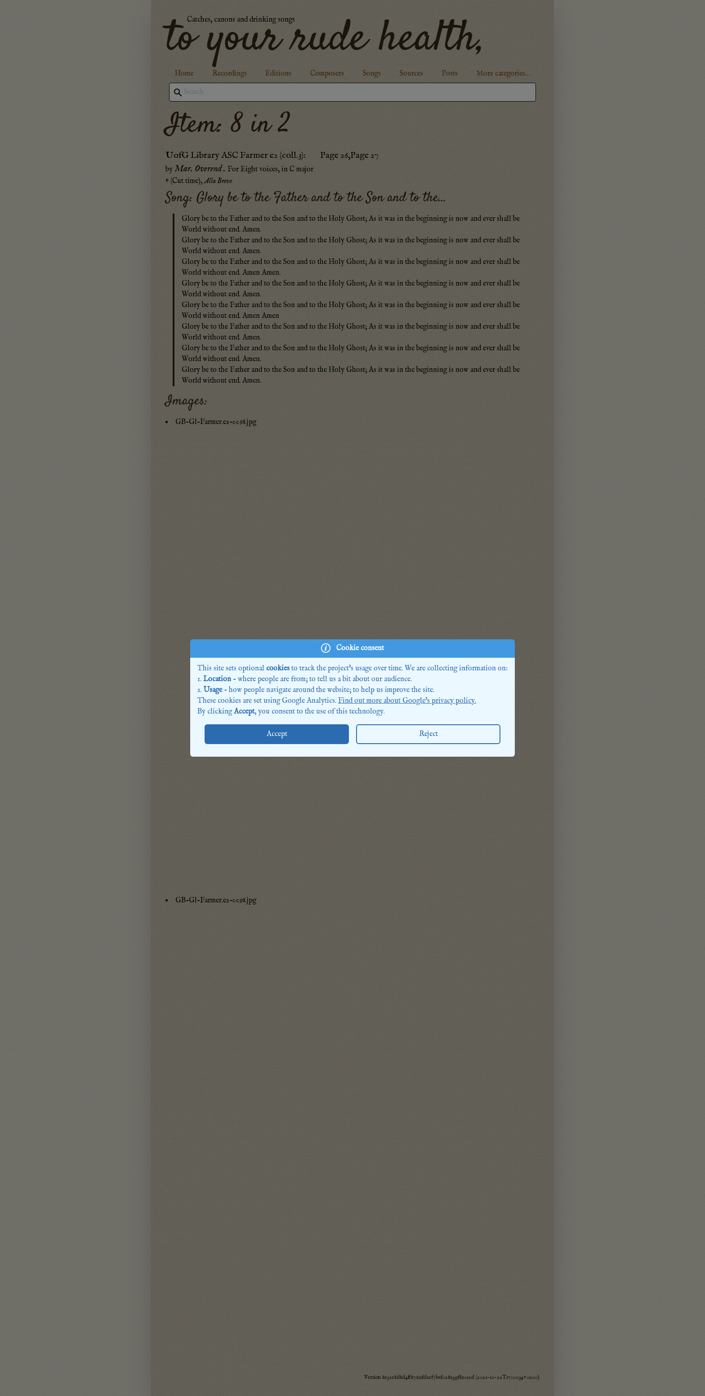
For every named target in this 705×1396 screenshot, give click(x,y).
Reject (428, 734)
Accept (277, 734)
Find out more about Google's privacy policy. (407, 700)
